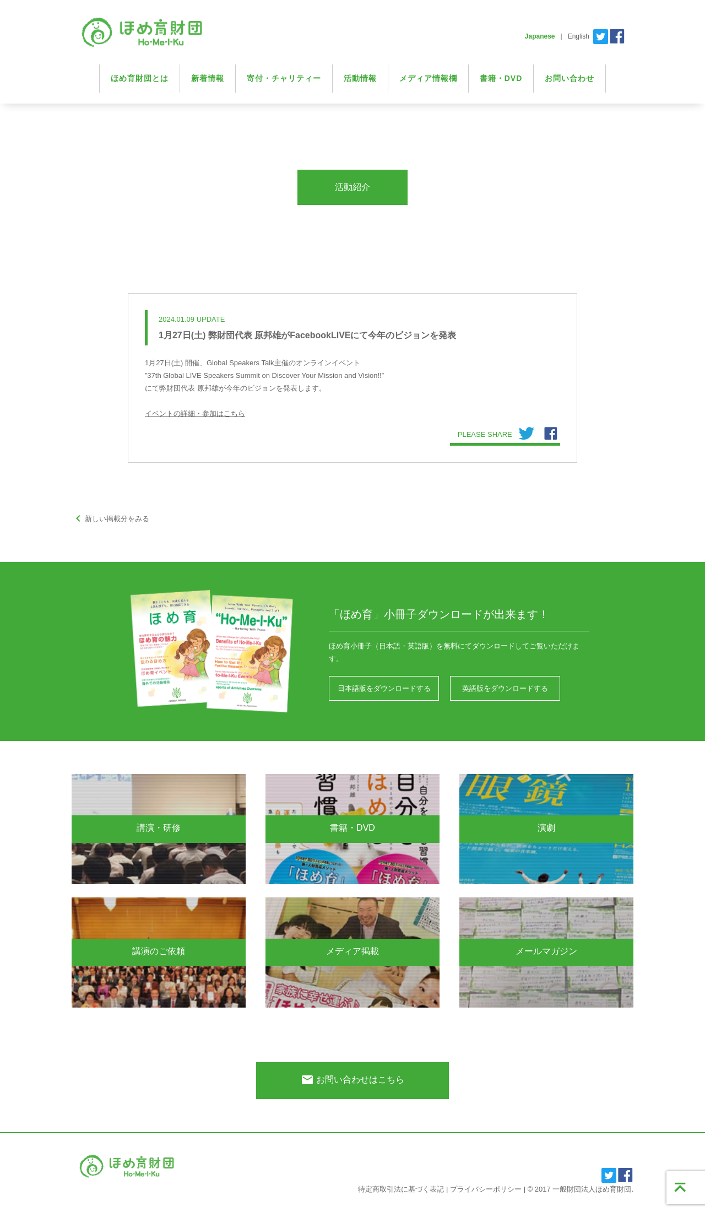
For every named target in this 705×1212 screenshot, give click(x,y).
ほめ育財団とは (140, 78)
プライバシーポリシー (486, 1189)
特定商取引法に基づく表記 (401, 1189)
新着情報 (207, 78)
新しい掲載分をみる (110, 519)
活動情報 (360, 78)
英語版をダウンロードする (505, 688)
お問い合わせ (569, 78)
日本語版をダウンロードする (384, 688)
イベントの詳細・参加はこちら (195, 413)
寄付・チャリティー (284, 78)
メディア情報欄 (428, 78)
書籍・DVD (501, 78)
